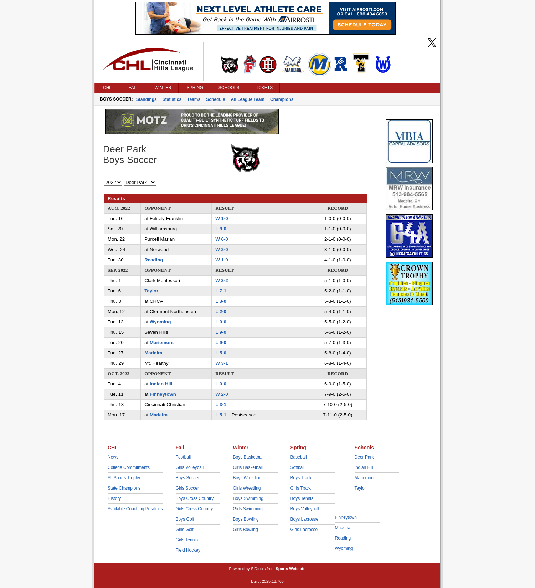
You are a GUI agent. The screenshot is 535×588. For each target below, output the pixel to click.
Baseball (298, 457)
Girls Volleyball (190, 467)
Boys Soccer (188, 477)
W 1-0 (221, 218)
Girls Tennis (187, 539)
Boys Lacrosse (304, 519)
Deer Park (364, 457)
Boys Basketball (248, 457)
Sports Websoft (290, 569)
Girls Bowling (245, 529)
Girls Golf (185, 529)
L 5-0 (220, 353)
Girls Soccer (187, 488)
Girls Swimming (248, 508)
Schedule (215, 99)
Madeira (153, 353)
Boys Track (301, 477)
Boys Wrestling (247, 477)
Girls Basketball (248, 467)
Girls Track (300, 488)
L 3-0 (220, 301)
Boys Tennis (301, 498)
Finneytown (163, 394)
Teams (193, 99)
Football (183, 457)
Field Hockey (188, 550)
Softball (297, 467)
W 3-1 (221, 363)
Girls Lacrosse (304, 529)
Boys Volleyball (304, 508)
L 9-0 (220, 321)
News (113, 457)
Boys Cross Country (195, 498)
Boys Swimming (248, 498)
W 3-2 (221, 280)
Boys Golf (185, 519)
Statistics (172, 99)
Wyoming (160, 321)
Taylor (151, 290)
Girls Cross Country (194, 508)
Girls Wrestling (247, 488)
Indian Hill (161, 384)
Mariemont (162, 342)
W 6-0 (221, 239)
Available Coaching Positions (135, 508)
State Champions (124, 488)
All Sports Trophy (124, 477)
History (114, 498)
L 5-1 (220, 415)
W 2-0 (221, 249)
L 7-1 (220, 290)
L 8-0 (220, 228)
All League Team (247, 99)
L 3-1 (220, 404)
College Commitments (129, 467)
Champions (281, 99)
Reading (153, 259)
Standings (146, 99)
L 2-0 (220, 311)
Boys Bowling (246, 519)
